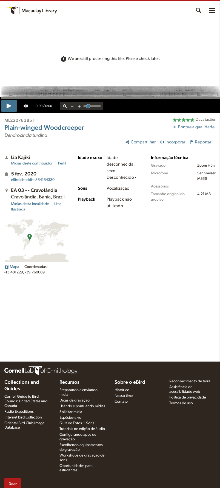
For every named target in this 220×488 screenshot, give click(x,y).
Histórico (122, 390)
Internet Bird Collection (23, 417)
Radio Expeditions (19, 412)
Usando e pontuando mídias (82, 406)
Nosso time (124, 396)
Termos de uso (181, 403)
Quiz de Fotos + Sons (76, 423)
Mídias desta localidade (30, 204)
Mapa (11, 267)
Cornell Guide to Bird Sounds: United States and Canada (25, 401)
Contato (121, 401)
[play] (9, 106)
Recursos (69, 382)
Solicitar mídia (70, 412)
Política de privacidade (187, 397)
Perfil (62, 163)
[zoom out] (72, 106)
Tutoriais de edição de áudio (82, 429)
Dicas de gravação (74, 400)
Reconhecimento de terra (189, 381)
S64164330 (33, 180)
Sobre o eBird (130, 382)
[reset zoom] (65, 106)
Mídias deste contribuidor (32, 163)
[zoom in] (79, 106)
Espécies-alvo (70, 418)
